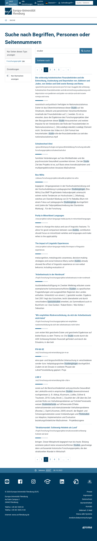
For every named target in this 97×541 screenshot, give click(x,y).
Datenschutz (87, 499)
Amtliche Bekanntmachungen (80, 518)
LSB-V (38, 377)
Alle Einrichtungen (26, 2)
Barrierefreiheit (86, 503)
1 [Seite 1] (41, 70)
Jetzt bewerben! (11, 2)
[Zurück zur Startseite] (6, 20)
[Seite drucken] (36, 470)
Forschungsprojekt (14, 61)
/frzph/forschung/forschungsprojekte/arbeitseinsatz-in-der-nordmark (62, 278)
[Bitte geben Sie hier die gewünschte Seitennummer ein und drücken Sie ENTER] (48, 470)
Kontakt (89, 506)
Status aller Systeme (84, 514)
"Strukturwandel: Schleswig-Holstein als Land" (56, 427)
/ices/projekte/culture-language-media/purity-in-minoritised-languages (63, 219)
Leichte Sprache (39, 2)
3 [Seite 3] (50, 70)
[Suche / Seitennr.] (84, 3)
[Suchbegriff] (57, 51)
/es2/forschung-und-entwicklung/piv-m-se (51, 353)
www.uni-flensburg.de (20, 515)
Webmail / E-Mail (85, 510)
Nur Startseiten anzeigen (17, 77)
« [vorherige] (37, 70)
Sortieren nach (43, 60)
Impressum (87, 495)
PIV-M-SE (39, 349)
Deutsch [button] (50, 3)
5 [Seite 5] (58, 70)
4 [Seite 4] (54, 70)
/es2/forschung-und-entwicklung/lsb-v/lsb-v (52, 380)
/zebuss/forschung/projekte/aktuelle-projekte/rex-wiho (57, 178)
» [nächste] (68, 70)
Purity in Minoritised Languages (49, 215)
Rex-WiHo (39, 175)
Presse (89, 492)
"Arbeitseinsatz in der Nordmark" (50, 274)
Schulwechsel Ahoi (43, 144)
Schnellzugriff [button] (65, 3)
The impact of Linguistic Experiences (52, 243)
